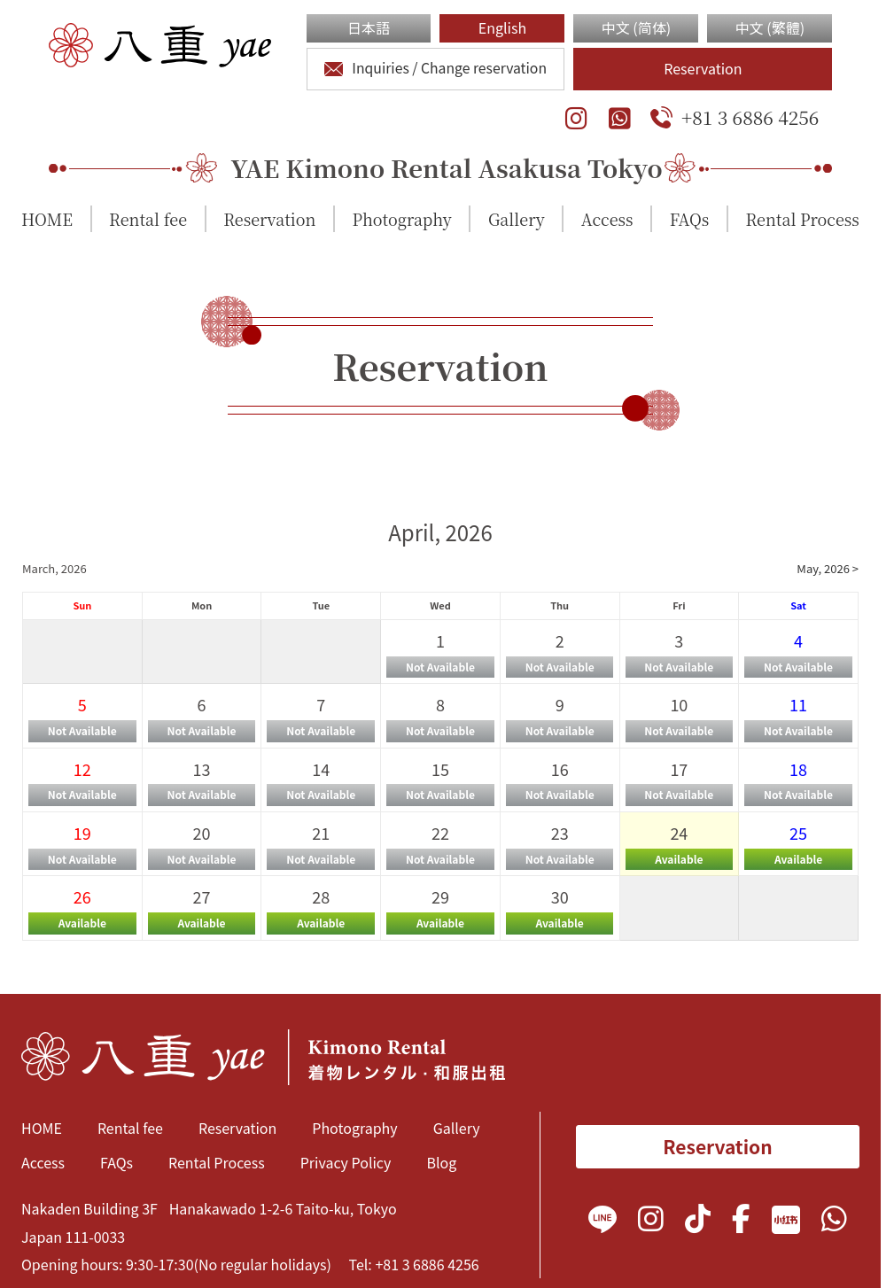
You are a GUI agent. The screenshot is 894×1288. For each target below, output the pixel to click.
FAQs (690, 218)
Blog (441, 1162)
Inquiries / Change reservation (435, 68)
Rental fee (148, 218)
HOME (47, 218)
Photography (402, 218)
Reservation (703, 68)
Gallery (516, 218)
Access (607, 218)
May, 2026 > (828, 568)
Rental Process (802, 218)
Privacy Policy (346, 1162)
